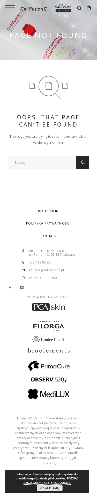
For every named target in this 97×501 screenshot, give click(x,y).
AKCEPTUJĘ (49, 488)
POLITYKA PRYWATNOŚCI (48, 223)
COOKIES (48, 236)
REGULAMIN (48, 211)
